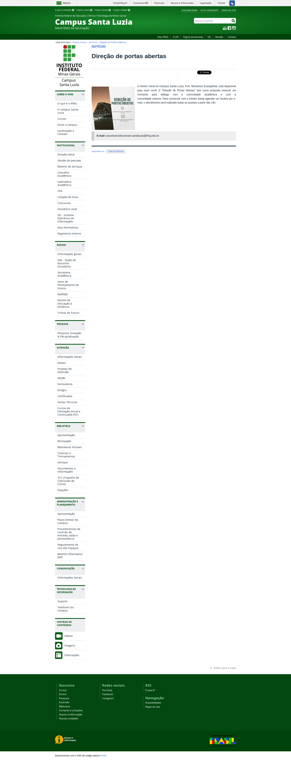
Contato (232, 36)
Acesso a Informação (70, 714)
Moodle (219, 36)
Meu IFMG (163, 36)
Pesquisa (64, 698)
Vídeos (68, 636)
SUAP (176, 36)
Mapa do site (229, 10)
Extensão (64, 702)
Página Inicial (79, 42)
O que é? (150, 690)
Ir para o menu (84, 10)
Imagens (69, 645)
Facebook (229, 28)
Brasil (67, 3)
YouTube (225, 28)
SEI (209, 36)
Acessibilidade (189, 10)
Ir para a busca (103, 10)
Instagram (234, 28)
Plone (103, 755)
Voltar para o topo (224, 668)
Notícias (93, 42)
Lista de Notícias (115, 151)
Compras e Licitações (71, 710)
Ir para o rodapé (121, 10)
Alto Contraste (209, 10)
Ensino (63, 694)
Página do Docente (193, 36)
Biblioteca (64, 706)
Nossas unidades (68, 718)
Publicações (71, 655)
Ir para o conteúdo (64, 10)
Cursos (63, 690)
